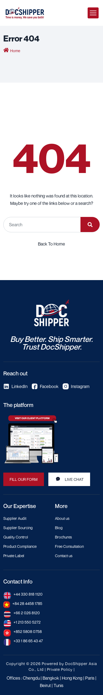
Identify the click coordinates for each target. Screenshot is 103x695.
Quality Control (15, 537)
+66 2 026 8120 (26, 612)
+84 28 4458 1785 (27, 603)
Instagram (76, 386)
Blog (59, 527)
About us (62, 518)
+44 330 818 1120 (28, 594)
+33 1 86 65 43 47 (28, 640)
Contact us (64, 555)
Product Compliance (20, 546)
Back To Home (51, 244)
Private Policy (60, 669)
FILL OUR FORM (24, 479)
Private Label (13, 555)
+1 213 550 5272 (27, 622)
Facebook (45, 386)
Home (15, 50)
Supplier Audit (14, 518)
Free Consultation (69, 546)
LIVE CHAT (69, 479)
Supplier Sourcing (18, 527)
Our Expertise (19, 506)
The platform (18, 405)
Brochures (63, 537)
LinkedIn (15, 386)
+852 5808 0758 (27, 631)
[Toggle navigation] (93, 12)
